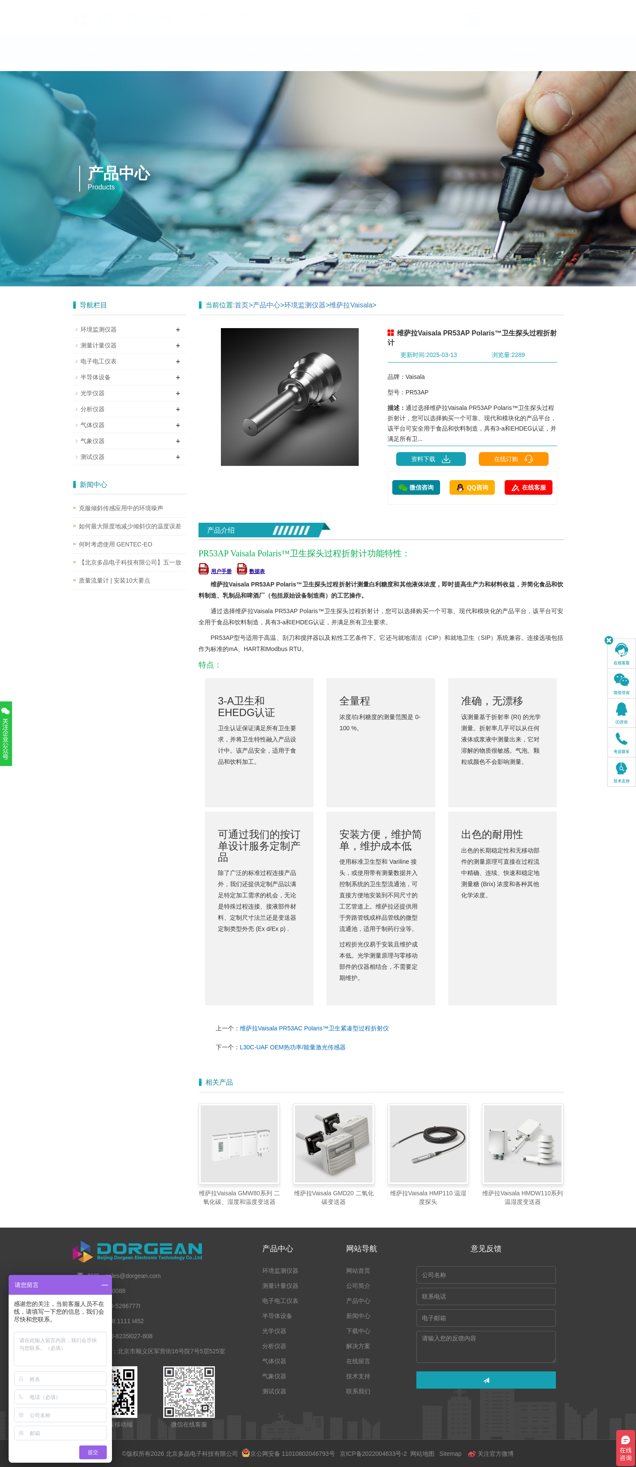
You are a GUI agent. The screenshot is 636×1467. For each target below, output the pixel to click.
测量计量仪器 (99, 345)
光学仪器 (93, 393)
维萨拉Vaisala (350, 305)
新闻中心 (259, 58)
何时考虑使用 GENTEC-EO (115, 544)
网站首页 (99, 58)
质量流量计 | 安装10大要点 (115, 580)
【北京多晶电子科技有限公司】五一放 (130, 562)
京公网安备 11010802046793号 (288, 1453)
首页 (241, 305)
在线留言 (420, 58)
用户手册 (215, 571)
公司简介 (153, 58)
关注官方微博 (491, 1453)
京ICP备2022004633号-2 (373, 1453)
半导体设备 (96, 377)
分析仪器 (93, 409)
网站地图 (422, 1453)
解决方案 (366, 58)
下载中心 (313, 58)
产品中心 (206, 58)
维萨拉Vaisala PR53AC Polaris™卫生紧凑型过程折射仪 (314, 1028)
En (553, 6)
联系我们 (526, 58)
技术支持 (473, 58)
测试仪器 (93, 456)
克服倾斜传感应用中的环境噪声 (121, 508)
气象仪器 (93, 440)
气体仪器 (93, 425)
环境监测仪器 (305, 305)
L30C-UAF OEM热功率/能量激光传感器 (293, 1047)
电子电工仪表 (99, 361)
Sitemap (450, 1453)
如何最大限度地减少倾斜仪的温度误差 (130, 526)
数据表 (251, 571)
